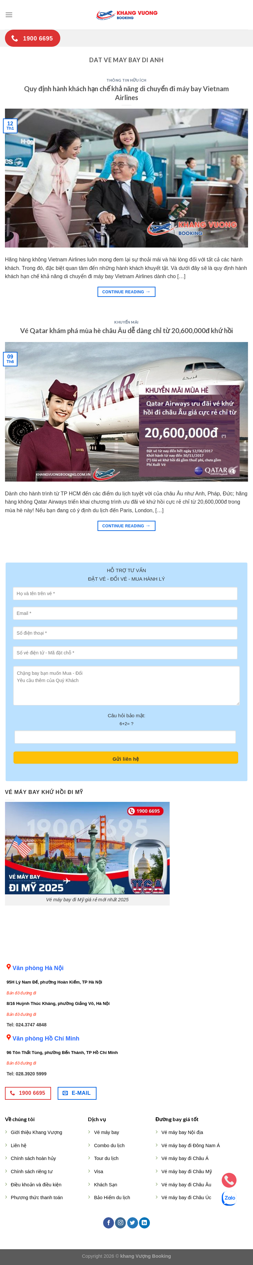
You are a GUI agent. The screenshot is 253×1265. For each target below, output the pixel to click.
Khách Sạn (105, 1184)
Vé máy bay (106, 1132)
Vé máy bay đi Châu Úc (186, 1197)
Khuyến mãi (126, 322)
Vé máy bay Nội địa (182, 1132)
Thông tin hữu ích (126, 80)
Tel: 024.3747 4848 (26, 1024)
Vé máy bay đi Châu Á (185, 1158)
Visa (98, 1171)
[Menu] (9, 15)
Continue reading (126, 291)
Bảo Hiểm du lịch (112, 1197)
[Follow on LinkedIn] (144, 1222)
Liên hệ (18, 1145)
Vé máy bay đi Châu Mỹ (186, 1171)
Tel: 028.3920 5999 (26, 1073)
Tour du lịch (106, 1158)
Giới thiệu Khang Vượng (36, 1132)
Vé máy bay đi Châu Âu (186, 1184)
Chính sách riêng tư (32, 1171)
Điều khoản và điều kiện (36, 1184)
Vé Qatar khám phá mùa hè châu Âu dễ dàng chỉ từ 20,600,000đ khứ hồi (126, 330)
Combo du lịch (109, 1145)
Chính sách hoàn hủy (33, 1158)
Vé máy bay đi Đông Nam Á (190, 1145)
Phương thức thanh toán (37, 1197)
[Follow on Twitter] (132, 1222)
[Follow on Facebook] (108, 1222)
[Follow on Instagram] (120, 1222)
